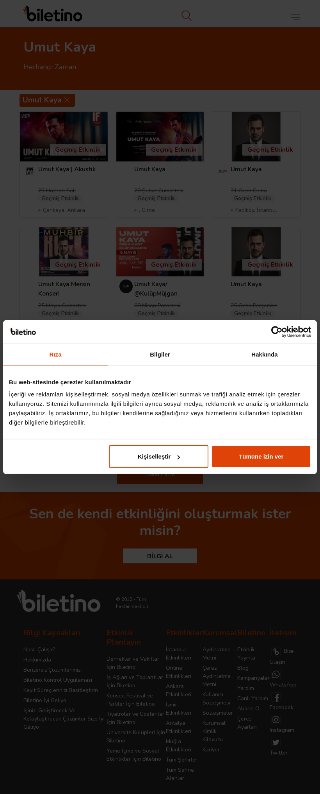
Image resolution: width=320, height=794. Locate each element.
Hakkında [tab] (264, 354)
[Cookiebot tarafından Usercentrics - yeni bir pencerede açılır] (277, 331)
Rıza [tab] (55, 354)
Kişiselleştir (159, 456)
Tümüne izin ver (261, 456)
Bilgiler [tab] (160, 354)
